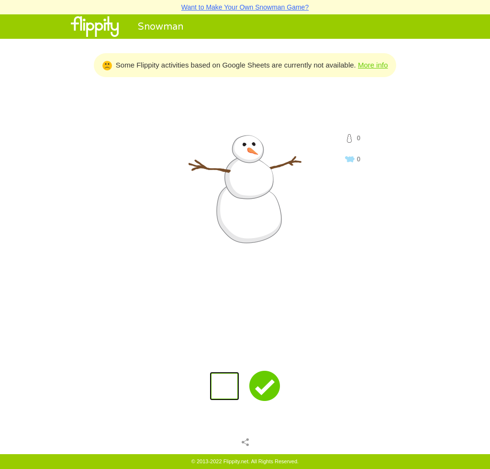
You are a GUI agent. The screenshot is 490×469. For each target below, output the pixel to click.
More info (373, 65)
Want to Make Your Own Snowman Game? (245, 7)
